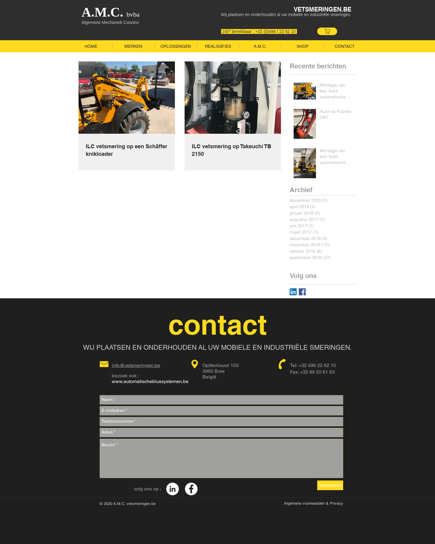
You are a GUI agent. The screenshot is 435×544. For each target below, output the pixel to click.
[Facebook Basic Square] (302, 291)
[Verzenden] (330, 485)
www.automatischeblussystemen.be (150, 381)
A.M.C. (102, 12)
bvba (131, 14)
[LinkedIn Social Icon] (293, 291)
